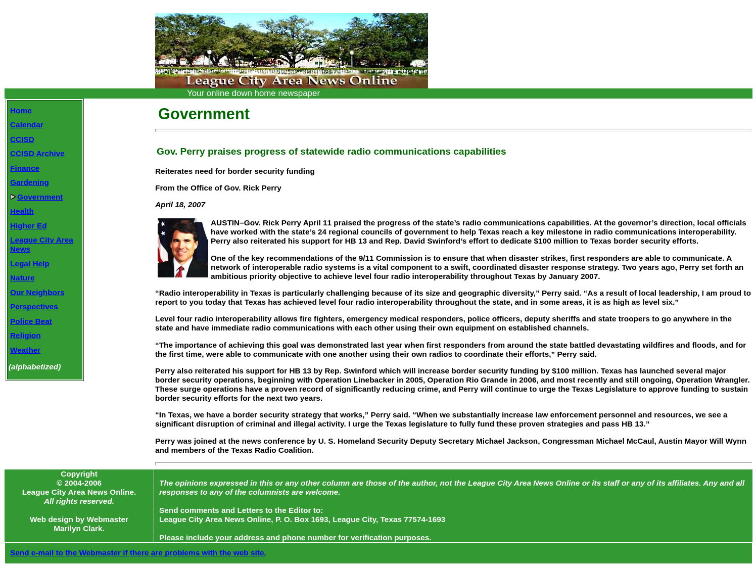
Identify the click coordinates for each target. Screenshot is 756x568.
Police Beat (31, 321)
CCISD (22, 139)
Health (22, 211)
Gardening (29, 182)
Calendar (26, 124)
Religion (25, 335)
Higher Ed (28, 225)
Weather (25, 350)
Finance (24, 168)
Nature (22, 277)
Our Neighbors (37, 292)
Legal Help (30, 263)
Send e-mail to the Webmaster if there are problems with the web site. (138, 552)
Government (36, 197)
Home (21, 110)
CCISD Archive (37, 153)
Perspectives (34, 306)
